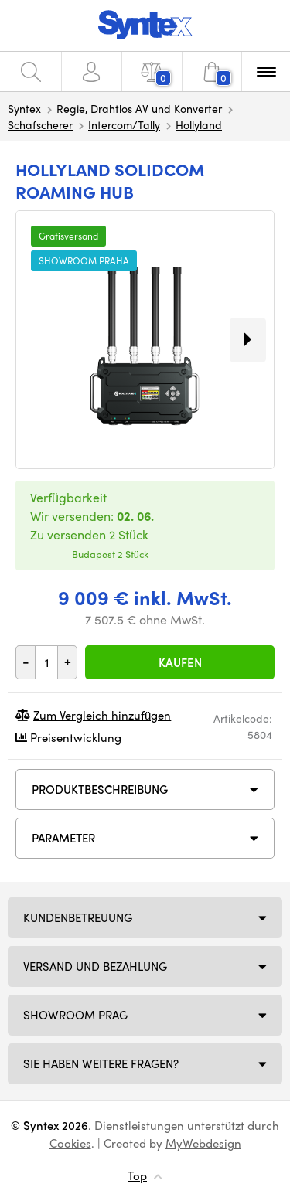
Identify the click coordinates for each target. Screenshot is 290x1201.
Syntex (24, 108)
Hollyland (199, 124)
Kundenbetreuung (77, 917)
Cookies (70, 1143)
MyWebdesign (203, 1143)
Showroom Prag (75, 1014)
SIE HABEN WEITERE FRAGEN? (101, 1063)
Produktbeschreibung (100, 789)
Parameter (63, 837)
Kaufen (180, 662)
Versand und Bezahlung (95, 966)
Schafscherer (40, 124)
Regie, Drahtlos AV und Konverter (139, 108)
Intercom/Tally (124, 124)
